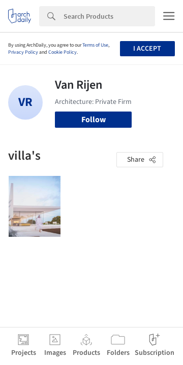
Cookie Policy (62, 52)
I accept (147, 49)
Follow (93, 119)
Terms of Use (95, 45)
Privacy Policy (23, 52)
